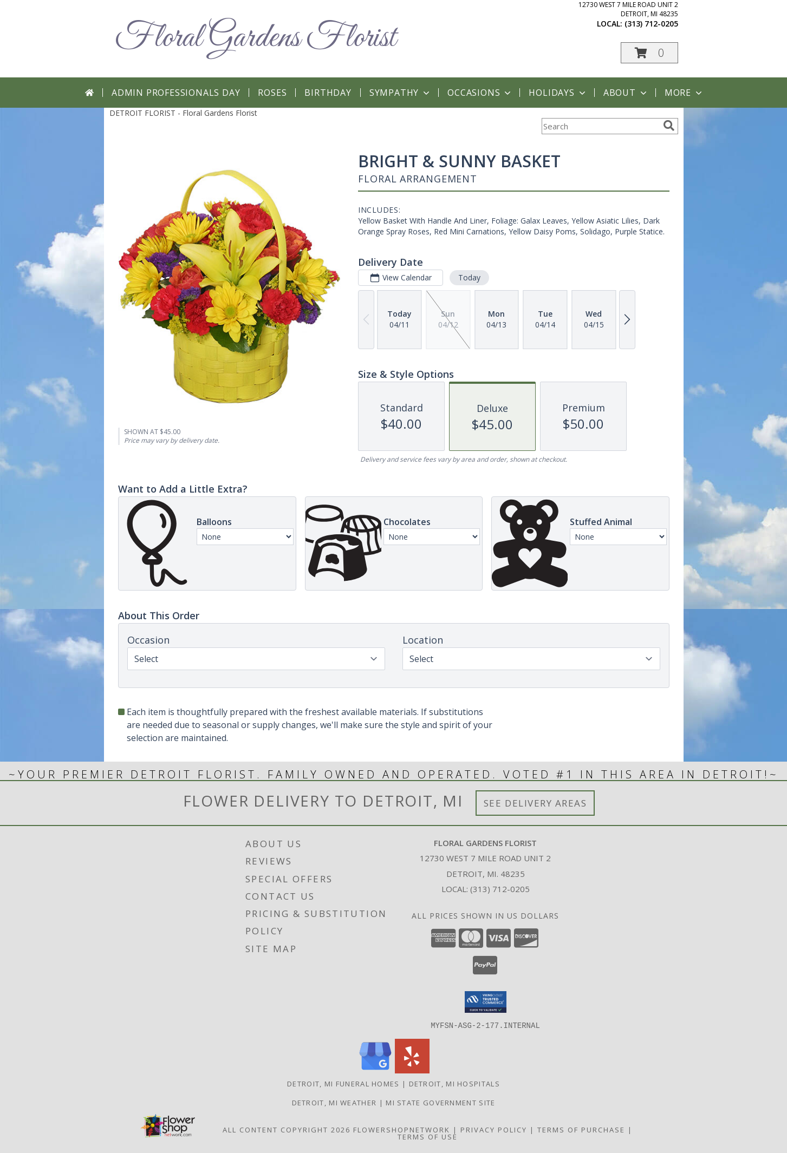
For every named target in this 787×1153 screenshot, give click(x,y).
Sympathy (400, 93)
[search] (669, 126)
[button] (649, 52)
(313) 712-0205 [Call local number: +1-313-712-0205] (651, 23)
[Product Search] (600, 126)
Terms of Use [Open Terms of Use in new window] (428, 1136)
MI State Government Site (440, 1102)
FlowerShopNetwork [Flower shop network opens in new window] (401, 1129)
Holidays (558, 93)
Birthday (327, 93)
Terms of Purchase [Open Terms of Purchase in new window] (581, 1129)
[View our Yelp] (412, 1070)
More (684, 93)
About (626, 93)
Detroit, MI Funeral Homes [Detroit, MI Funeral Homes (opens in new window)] (343, 1083)
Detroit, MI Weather (334, 1102)
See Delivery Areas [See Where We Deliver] (535, 803)
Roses (272, 93)
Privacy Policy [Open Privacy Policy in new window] (493, 1129)
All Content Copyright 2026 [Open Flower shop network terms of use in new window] (286, 1129)
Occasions (480, 93)
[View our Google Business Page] (375, 1070)
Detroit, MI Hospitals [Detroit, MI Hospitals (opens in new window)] (454, 1083)
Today (469, 277)
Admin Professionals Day (176, 93)
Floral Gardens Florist (255, 38)
